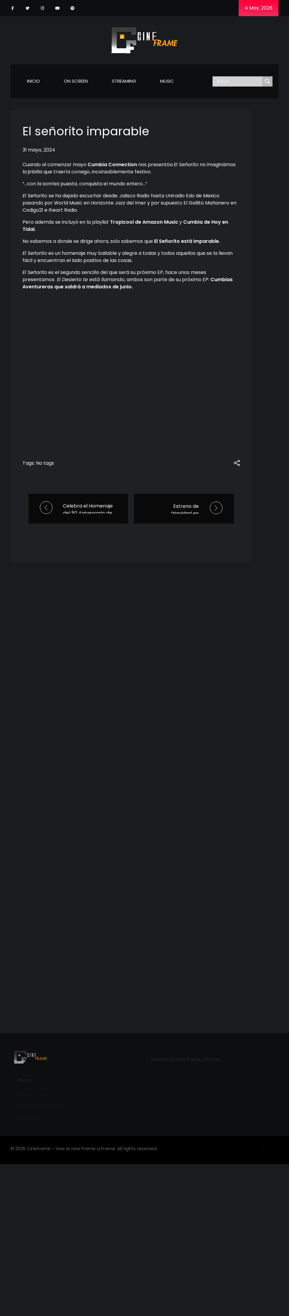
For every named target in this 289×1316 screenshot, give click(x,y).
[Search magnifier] (267, 81)
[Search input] (239, 81)
